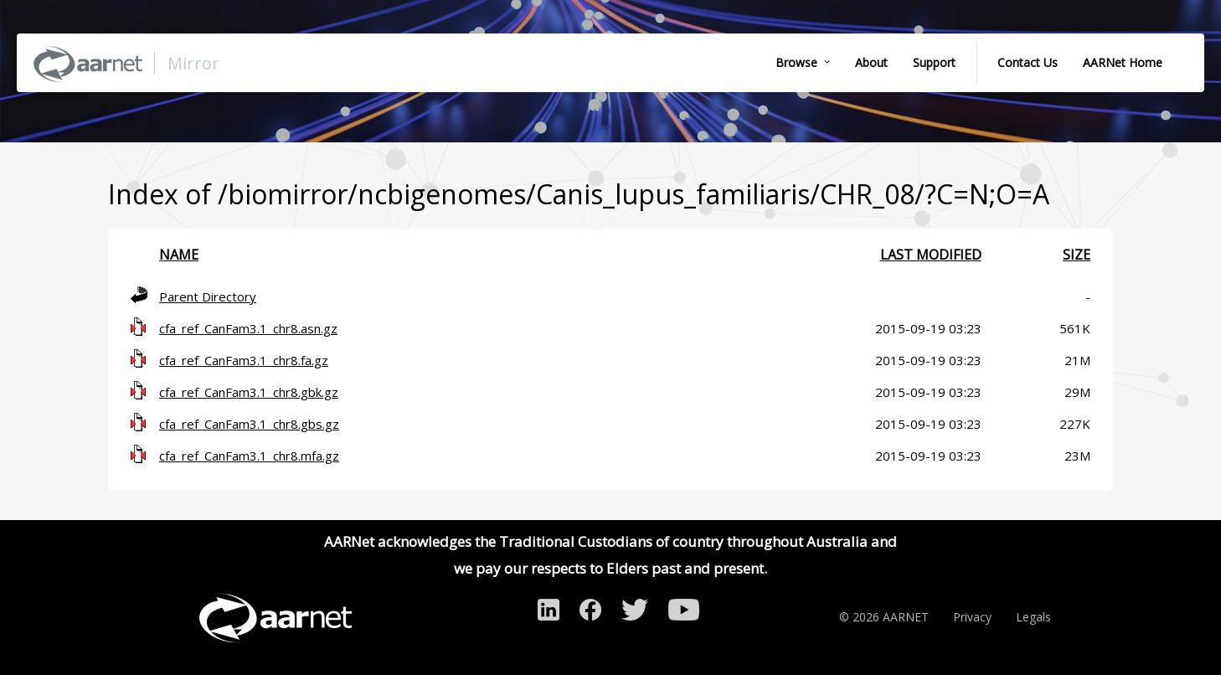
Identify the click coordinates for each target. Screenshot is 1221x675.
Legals (1033, 617)
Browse (796, 62)
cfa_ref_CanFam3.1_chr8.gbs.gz (249, 423)
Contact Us (1027, 62)
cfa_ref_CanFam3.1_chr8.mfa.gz (249, 455)
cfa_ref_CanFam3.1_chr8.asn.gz (248, 328)
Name (178, 254)
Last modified (930, 254)
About (871, 62)
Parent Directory (207, 296)
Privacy (972, 617)
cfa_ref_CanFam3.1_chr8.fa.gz (243, 360)
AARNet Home (1122, 62)
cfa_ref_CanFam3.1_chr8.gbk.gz (248, 392)
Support (934, 62)
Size (1076, 254)
